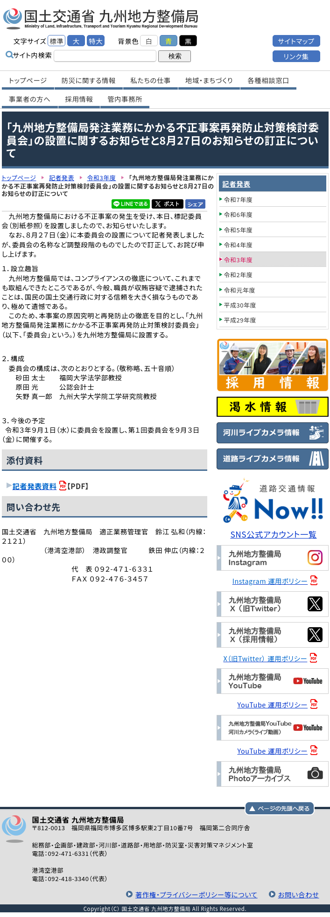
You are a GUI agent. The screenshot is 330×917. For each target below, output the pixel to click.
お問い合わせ (298, 894)
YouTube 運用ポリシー (272, 704)
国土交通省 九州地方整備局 (101, 19)
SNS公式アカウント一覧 (273, 534)
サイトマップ (296, 41)
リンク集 (296, 56)
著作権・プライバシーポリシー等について (196, 894)
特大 (96, 41)
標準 (56, 41)
